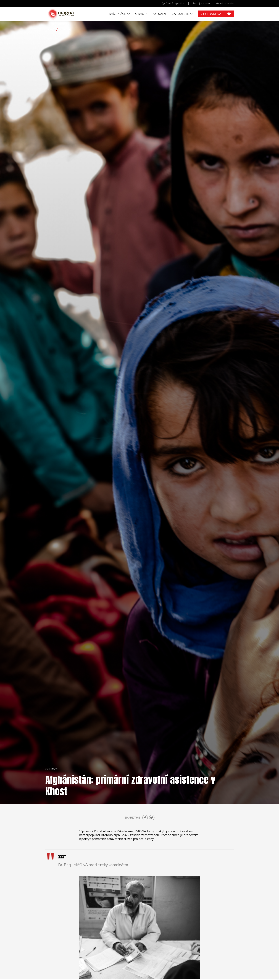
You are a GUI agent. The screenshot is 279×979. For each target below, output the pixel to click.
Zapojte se (180, 14)
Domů (49, 30)
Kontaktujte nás (225, 3)
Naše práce (117, 14)
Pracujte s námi (201, 3)
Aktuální (159, 14)
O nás (139, 14)
